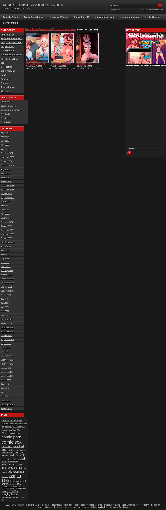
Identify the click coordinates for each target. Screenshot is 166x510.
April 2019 (5, 352)
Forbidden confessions (88, 68)
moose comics (8, 486)
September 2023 (7, 198)
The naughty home (10, 493)
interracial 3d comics (10, 462)
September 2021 (7, 291)
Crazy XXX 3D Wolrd (11, 42)
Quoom (4, 83)
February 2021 (7, 319)
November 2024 (7, 157)
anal (20, 421)
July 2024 (5, 173)
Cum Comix (5, 118)
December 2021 (7, 279)
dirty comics (20, 450)
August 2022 (6, 246)
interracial (17, 459)
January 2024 (6, 181)
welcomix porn (9, 497)
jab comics (16, 471)
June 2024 (5, 177)
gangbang (14, 452)
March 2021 (5, 315)
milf (10, 480)
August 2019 (6, 348)
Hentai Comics (152, 17)
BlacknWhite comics (11, 38)
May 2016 (5, 392)
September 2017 (7, 372)
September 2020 (7, 340)
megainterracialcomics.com (12, 110)
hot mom (9, 455)
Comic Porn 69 (81, 17)
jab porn (8, 476)
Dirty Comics (7, 46)
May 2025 (5, 141)
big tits (13, 427)
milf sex (19, 484)
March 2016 (5, 400)
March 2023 (5, 218)
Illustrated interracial (11, 54)
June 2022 (5, 254)
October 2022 (6, 238)
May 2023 (5, 210)
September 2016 (7, 376)
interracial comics (12, 467)
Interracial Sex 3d (10, 59)
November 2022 (7, 234)
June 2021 (5, 303)
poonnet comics (8, 489)
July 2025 (5, 133)
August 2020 (6, 344)
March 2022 (5, 267)
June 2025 (5, 137)
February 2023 (7, 222)
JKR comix (6, 67)
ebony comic (6, 452)
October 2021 (6, 287)
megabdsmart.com (104, 17)
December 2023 (7, 185)
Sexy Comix (6, 122)
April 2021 (5, 311)
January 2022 (6, 275)
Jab (2, 63)
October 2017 (6, 368)
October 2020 (6, 336)
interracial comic (13, 464)
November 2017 (7, 364)
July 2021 (5, 299)
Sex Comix (5, 114)
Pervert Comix (10, 23)
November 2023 (7, 189)
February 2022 (7, 271)
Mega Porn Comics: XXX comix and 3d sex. (33, 4)
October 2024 (6, 161)
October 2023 (6, 194)
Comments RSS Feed (156, 9)
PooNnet (5, 79)
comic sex (12, 442)
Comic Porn (5, 102)
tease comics (8, 491)
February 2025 (7, 153)
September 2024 (7, 165)
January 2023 (6, 226)
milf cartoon (17, 481)
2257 (8, 505)
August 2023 (6, 202)
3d (3, 421)
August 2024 (6, 169)
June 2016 (5, 388)
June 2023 (5, 206)
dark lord (7, 446)
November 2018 (7, 356)
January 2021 (6, 323)
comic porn (11, 437)
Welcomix (6, 91)
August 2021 (6, 295)
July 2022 (5, 250)
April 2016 (5, 396)
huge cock (18, 455)
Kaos (3, 75)
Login (118, 9)
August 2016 (6, 380)
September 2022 (7, 242)
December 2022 (7, 230)
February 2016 (7, 404)
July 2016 (5, 384)
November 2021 (7, 283)
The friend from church (38, 68)
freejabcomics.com (8, 106)
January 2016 (6, 409)
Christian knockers (14, 433)
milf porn (12, 484)
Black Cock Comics (34, 17)
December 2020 (7, 327)
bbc (4, 423)
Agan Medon (7, 34)
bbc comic (22, 424)
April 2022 (5, 263)
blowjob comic (7, 430)
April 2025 (5, 145)
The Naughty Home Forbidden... (84, 65)
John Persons (8, 71)
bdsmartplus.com (130, 17)
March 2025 (5, 149)
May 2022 (5, 258)
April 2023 (5, 214)
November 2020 (7, 331)
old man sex (18, 486)
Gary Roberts (7, 50)
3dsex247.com (10, 17)
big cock (6, 426)
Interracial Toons (59, 17)
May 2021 (5, 307)
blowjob (20, 426)
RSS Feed (145, 9)
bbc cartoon (11, 424)
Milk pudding (60, 68)
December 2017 (7, 360)
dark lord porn (10, 450)
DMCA (14, 505)
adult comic (11, 420)
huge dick (5, 459)
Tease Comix (7, 87)
